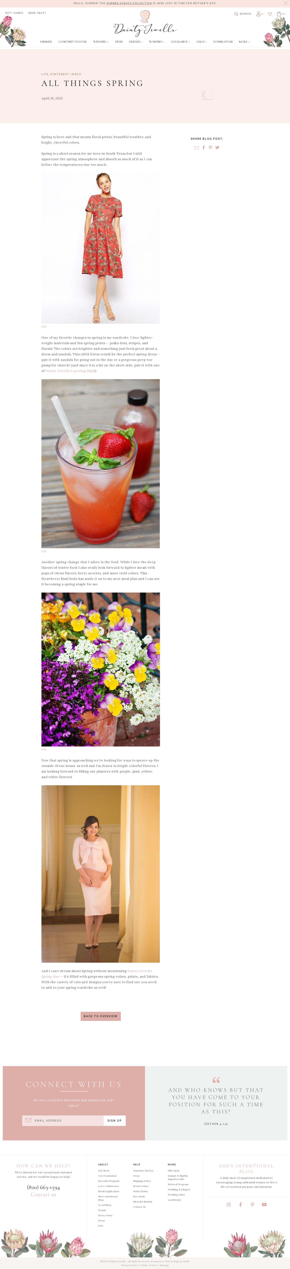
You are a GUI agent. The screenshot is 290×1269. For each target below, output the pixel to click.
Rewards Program (108, 1181)
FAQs (136, 1175)
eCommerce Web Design (164, 1261)
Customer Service (143, 1170)
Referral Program (178, 1184)
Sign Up (114, 1120)
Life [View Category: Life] (45, 74)
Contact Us (139, 1206)
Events (102, 1210)
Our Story (103, 1170)
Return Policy (141, 1186)
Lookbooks (174, 1199)
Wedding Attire (176, 1194)
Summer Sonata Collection (129, 3)
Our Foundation (107, 1175)
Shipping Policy (142, 1181)
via (43, 326)
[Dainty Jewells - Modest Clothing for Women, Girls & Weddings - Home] (145, 23)
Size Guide (139, 1196)
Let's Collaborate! (108, 1186)
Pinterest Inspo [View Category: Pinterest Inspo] (65, 74)
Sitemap (164, 1265)
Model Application (108, 1191)
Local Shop (104, 1205)
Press (101, 1220)
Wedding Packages (179, 1189)
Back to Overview (101, 1016)
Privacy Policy (129, 1265)
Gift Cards (14, 13)
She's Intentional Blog (107, 1198)
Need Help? (37, 13)
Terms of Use (148, 1265)
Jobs (100, 1225)
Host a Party (105, 1215)
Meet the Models (142, 1201)
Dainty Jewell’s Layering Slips (70, 371)
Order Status (140, 1191)
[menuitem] (46, 42)
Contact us (43, 1194)
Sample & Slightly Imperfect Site (178, 1177)
